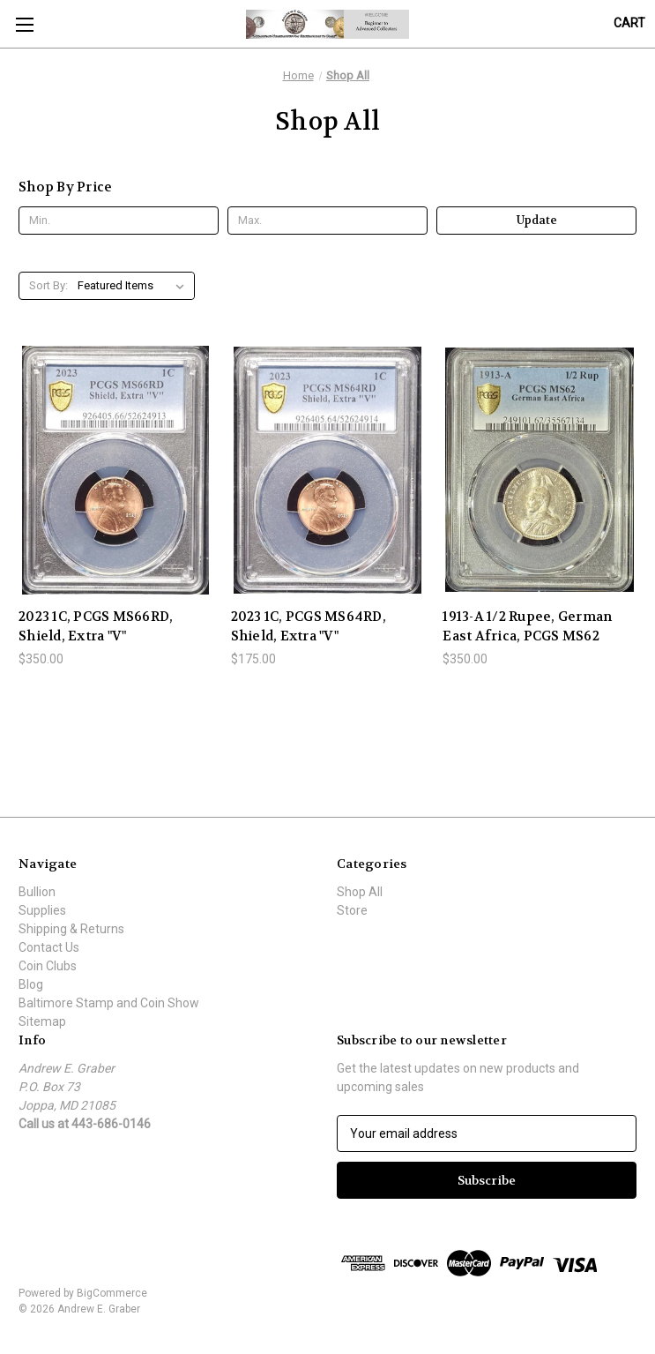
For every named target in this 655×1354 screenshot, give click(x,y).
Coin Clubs (48, 966)
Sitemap (42, 1021)
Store (352, 910)
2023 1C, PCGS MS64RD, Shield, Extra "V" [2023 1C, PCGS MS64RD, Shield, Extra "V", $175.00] (308, 627)
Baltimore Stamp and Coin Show (109, 1003)
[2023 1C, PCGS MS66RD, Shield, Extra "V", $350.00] (115, 470)
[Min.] (119, 220)
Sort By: (48, 285)
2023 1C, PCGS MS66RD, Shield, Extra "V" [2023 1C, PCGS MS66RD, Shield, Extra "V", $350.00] (96, 627)
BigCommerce (112, 1293)
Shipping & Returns (71, 929)
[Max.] (327, 220)
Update (537, 220)
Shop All (360, 892)
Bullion (37, 892)
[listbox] (134, 286)
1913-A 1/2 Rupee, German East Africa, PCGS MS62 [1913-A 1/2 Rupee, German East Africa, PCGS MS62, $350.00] (527, 627)
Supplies (42, 910)
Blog (31, 984)
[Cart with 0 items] (629, 23)
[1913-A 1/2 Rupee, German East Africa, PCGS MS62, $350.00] (539, 470)
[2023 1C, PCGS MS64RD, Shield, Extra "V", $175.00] (328, 470)
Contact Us (49, 947)
